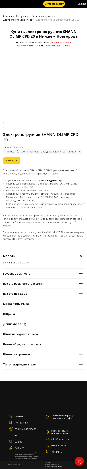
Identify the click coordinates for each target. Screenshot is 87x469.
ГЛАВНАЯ (18, 416)
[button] (54, 4)
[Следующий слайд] (79, 91)
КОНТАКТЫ (57, 451)
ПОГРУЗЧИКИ (21, 422)
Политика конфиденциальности (52, 463)
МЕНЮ (81, 4)
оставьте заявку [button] (61, 42)
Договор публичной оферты (53, 466)
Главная (7, 16)
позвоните (27, 45)
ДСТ (17, 435)
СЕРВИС (18, 441)
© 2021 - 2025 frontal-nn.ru (15, 465)
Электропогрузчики (42, 16)
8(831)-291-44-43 (58, 445)
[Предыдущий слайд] (8, 91)
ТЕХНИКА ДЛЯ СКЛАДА (25, 429)
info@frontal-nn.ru (60, 439)
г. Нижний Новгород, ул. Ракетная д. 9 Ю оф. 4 (63, 417)
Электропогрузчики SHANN (17, 19)
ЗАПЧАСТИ (20, 448)
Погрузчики (22, 16)
